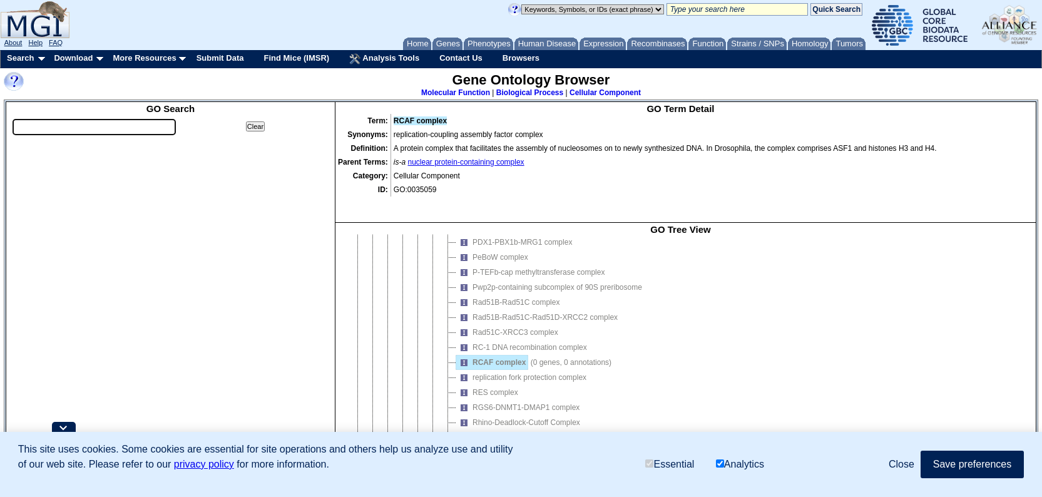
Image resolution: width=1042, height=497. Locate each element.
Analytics (740, 464)
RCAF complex (491, 348)
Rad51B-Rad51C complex (507, 288)
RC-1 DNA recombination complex (521, 333)
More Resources (144, 58)
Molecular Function (455, 92)
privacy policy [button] (204, 464)
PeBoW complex (492, 243)
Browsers (521, 58)
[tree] (680, 341)
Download (73, 58)
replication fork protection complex (521, 363)
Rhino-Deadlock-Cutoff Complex (518, 408)
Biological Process (529, 92)
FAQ (56, 42)
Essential (669, 464)
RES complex (487, 378)
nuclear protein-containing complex (466, 162)
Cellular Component (605, 92)
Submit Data (220, 58)
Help (35, 42)
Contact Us (461, 58)
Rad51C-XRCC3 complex (507, 318)
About (13, 42)
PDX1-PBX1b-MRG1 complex (514, 228)
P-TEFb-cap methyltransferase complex (530, 258)
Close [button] (901, 464)
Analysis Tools (384, 58)
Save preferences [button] (972, 464)
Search (20, 58)
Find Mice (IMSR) (296, 58)
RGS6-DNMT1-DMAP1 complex (518, 393)
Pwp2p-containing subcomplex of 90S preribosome (549, 273)
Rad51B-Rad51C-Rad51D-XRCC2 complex (537, 303)
